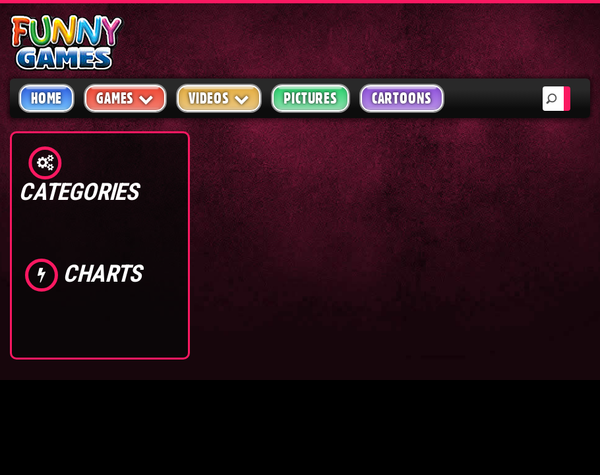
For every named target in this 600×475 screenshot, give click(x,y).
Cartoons (402, 98)
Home (46, 98)
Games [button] (125, 98)
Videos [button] (219, 98)
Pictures (310, 98)
